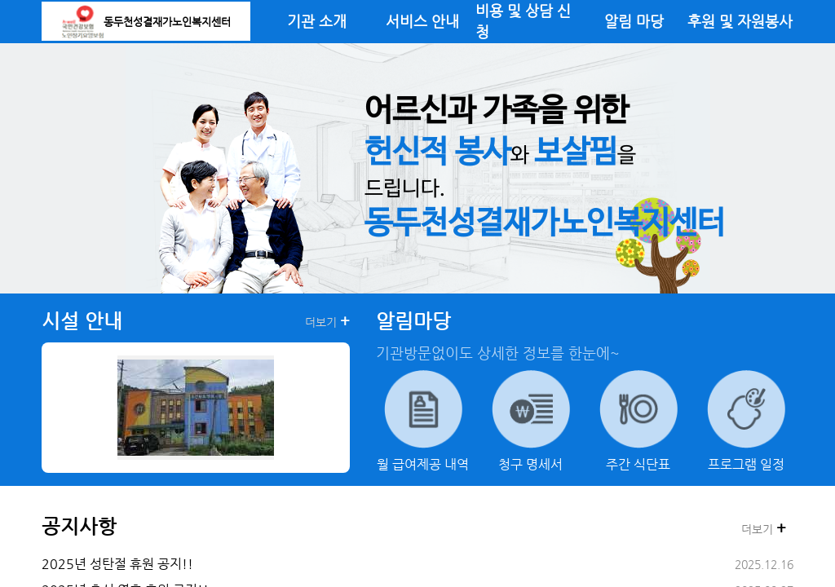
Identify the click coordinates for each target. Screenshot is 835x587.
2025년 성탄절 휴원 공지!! (117, 564)
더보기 (327, 321)
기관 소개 (317, 21)
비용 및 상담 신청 (523, 21)
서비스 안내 (422, 21)
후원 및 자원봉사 (740, 21)
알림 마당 (634, 21)
